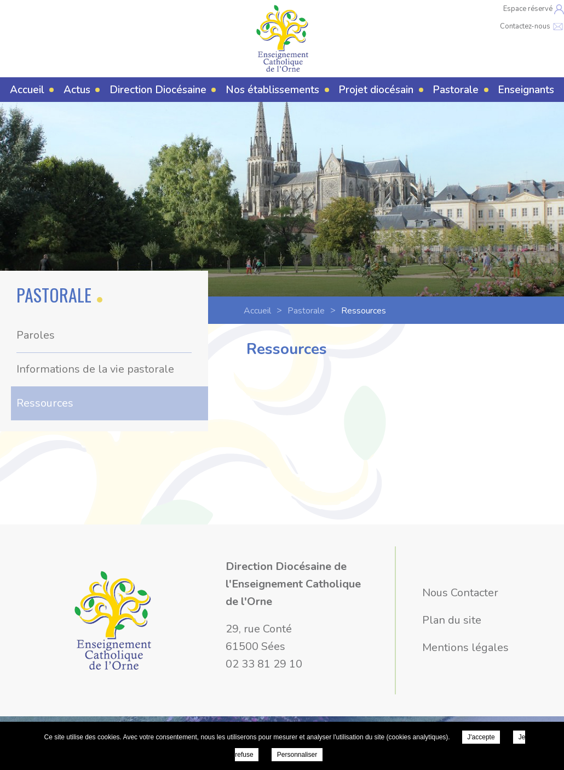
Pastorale (456, 90)
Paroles (35, 335)
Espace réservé (533, 9)
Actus (77, 90)
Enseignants (526, 90)
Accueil (27, 90)
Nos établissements (272, 90)
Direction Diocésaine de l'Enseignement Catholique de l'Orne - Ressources (282, 38)
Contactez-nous (532, 26)
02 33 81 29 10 (264, 664)
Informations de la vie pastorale (95, 369)
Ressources (44, 403)
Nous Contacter (460, 592)
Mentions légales (465, 647)
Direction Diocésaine (158, 90)
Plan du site (451, 620)
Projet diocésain (375, 90)
